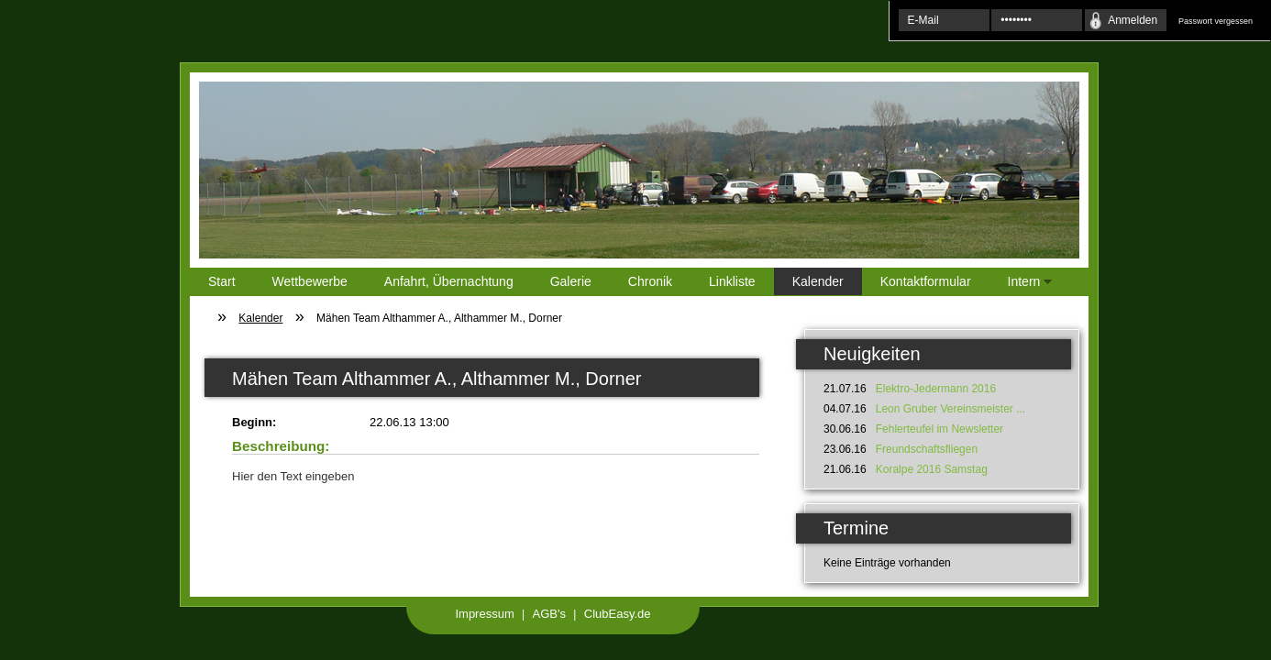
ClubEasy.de (617, 614)
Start (222, 281)
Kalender (818, 281)
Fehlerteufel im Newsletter (939, 429)
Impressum (484, 614)
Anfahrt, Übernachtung (449, 281)
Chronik (650, 281)
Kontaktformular (925, 281)
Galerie (570, 281)
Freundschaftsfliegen (927, 449)
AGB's (549, 614)
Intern (1021, 284)
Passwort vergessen (1215, 21)
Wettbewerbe (310, 281)
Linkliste (732, 281)
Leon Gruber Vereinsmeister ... (950, 408)
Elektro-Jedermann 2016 (936, 388)
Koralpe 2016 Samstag (932, 469)
